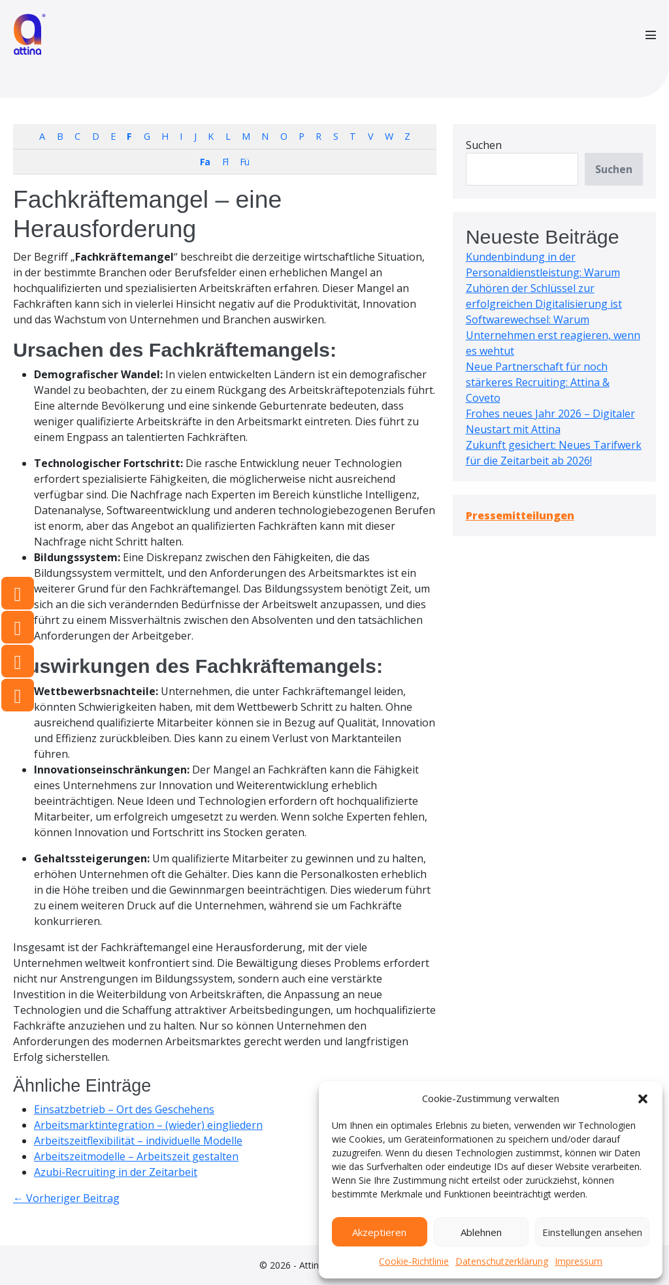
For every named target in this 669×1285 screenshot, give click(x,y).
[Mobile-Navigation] (650, 34)
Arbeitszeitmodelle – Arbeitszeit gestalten (136, 1156)
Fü (244, 161)
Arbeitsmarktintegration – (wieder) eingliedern (148, 1125)
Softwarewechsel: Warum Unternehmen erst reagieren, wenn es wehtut (553, 335)
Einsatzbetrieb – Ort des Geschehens (124, 1109)
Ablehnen (481, 1232)
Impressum (578, 1261)
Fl (225, 161)
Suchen (484, 145)
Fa (205, 161)
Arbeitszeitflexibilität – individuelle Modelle (138, 1140)
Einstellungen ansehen (592, 1232)
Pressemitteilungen (520, 515)
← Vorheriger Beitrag (66, 1198)
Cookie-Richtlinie (414, 1261)
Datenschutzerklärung (501, 1261)
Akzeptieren (379, 1232)
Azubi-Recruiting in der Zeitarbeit (115, 1172)
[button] (642, 1098)
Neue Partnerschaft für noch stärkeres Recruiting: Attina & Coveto (538, 382)
